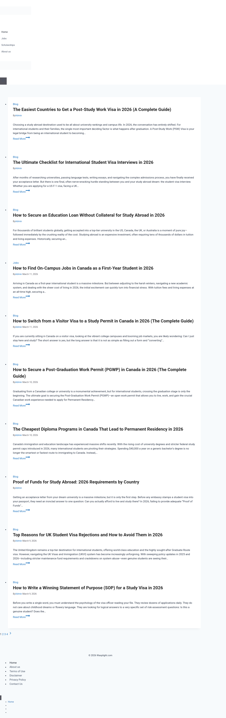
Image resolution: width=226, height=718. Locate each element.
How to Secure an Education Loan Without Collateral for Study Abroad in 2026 (89, 215)
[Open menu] (3, 80)
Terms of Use (17, 671)
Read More (21, 138)
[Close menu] (0, 697)
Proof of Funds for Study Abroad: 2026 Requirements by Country (76, 482)
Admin (18, 115)
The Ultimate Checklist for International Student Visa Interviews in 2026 (83, 162)
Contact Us (15, 683)
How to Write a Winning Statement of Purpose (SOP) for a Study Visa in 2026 (88, 587)
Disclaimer (15, 675)
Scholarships (8, 45)
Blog (15, 104)
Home (4, 32)
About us (6, 51)
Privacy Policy (17, 679)
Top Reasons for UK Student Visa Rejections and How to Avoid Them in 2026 (88, 534)
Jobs (4, 38)
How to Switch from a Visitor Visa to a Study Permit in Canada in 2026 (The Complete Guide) (103, 321)
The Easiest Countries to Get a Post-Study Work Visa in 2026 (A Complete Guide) (92, 109)
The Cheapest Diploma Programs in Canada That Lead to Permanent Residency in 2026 (98, 429)
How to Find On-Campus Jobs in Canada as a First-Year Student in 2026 (83, 268)
